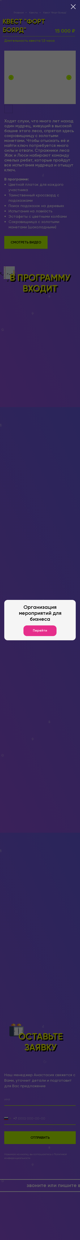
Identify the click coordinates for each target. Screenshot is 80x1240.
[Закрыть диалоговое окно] (73, 6)
